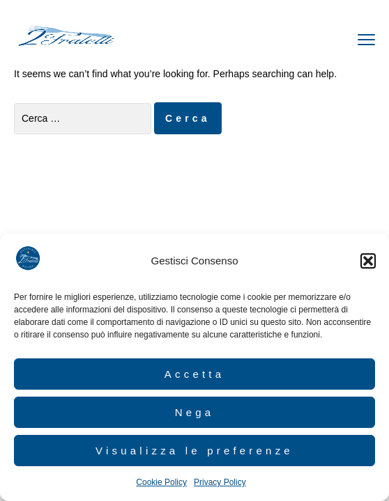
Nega (195, 412)
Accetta (194, 374)
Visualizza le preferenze (194, 450)
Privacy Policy (220, 482)
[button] (368, 261)
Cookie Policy (161, 482)
